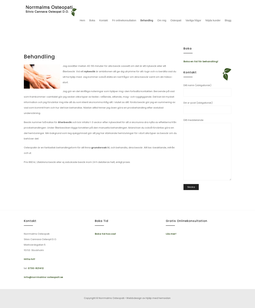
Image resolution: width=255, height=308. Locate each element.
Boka (92, 20)
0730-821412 (36, 268)
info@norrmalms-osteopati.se (43, 277)
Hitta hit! (29, 259)
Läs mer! (171, 234)
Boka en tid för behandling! (200, 61)
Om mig (161, 20)
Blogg (228, 20)
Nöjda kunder (212, 20)
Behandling (146, 20)
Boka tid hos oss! (105, 234)
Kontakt (103, 20)
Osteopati (175, 20)
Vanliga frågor (193, 20)
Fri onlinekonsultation (124, 20)
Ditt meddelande (207, 149)
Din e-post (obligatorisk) (207, 107)
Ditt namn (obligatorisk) (207, 90)
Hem (82, 20)
